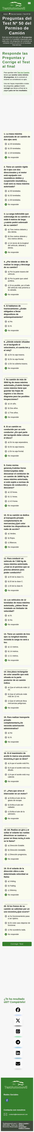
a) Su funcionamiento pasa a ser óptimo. (17, 917)
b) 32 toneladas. (13, 195)
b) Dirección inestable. (15, 850)
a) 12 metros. (12, 647)
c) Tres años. (11, 413)
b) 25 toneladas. (13, 148)
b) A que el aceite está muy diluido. (17, 769)
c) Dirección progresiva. (16, 854)
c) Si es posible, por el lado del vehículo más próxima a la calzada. (17, 287)
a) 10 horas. (11, 492)
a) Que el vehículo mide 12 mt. (17, 688)
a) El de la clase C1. (14, 577)
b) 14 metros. (12, 651)
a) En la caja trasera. (15, 355)
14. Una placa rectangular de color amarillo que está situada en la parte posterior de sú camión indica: (16, 677)
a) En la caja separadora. (16, 442)
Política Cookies (24, 1128)
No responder (12, 157)
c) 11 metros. (11, 656)
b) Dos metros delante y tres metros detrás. (16, 237)
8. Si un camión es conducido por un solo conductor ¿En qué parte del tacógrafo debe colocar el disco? (16, 432)
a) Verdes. (10, 533)
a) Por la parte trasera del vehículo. (16, 273)
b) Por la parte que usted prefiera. (16, 279)
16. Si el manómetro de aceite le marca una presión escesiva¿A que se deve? (17, 756)
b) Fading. (10, 886)
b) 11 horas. (11, 496)
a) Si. (8, 615)
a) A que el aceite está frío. (17, 763)
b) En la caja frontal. (14, 359)
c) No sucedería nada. (15, 930)
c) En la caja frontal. (14, 451)
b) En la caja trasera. (15, 447)
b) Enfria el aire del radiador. (14, 806)
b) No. (9, 620)
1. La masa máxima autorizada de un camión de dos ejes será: (17, 137)
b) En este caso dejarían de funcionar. (17, 924)
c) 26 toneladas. (13, 200)
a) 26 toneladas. (13, 144)
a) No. (9, 321)
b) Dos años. (11, 408)
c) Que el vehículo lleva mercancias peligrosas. (16, 702)
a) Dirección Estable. (15, 845)
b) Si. (8, 326)
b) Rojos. (10, 538)
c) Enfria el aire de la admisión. (14, 813)
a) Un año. (10, 404)
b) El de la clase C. (14, 581)
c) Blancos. (11, 542)
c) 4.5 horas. (11, 501)
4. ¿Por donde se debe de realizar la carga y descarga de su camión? (17, 265)
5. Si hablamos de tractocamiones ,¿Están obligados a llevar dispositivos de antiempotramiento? (15, 311)
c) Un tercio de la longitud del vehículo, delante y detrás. (16, 245)
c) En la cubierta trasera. (16, 364)
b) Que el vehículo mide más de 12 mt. (16, 695)
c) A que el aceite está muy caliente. (17, 775)
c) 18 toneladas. (13, 153)
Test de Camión (16, 14)
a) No (8, 733)
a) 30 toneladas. (13, 191)
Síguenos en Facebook (16, 1101)
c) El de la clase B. (14, 586)
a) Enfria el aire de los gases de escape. (15, 799)
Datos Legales (23, 1123)
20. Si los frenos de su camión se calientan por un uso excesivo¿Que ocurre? (17, 909)
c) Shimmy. (11, 890)
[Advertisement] (17, 114)
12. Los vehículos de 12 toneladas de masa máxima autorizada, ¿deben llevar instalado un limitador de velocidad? (17, 605)
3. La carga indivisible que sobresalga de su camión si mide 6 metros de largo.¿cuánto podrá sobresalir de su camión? (17, 219)
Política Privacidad (22, 1126)
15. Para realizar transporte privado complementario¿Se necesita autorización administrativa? (16, 723)
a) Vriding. (10, 881)
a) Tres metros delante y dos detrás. (16, 230)
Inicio (5, 14)
